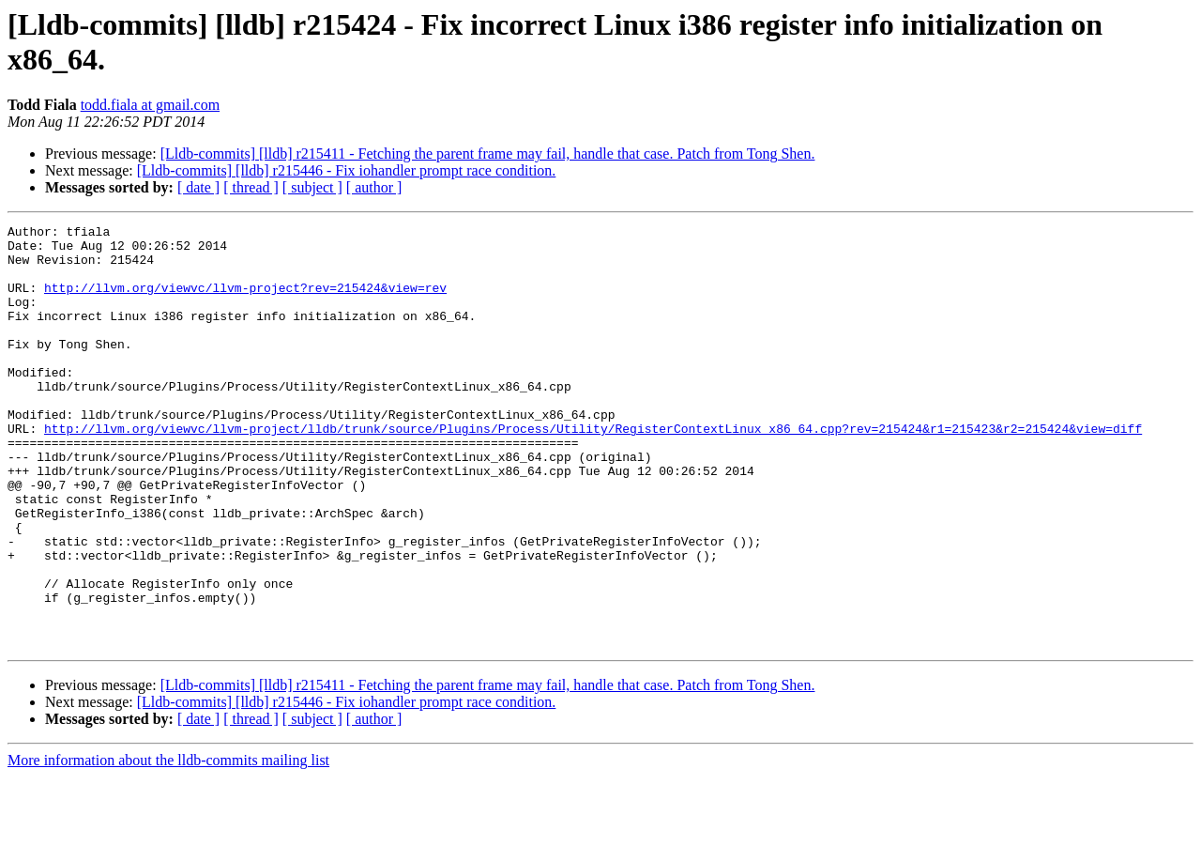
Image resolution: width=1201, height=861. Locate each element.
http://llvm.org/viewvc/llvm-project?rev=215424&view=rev (245, 301)
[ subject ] (312, 187)
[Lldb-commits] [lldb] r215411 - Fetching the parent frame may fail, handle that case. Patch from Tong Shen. (487, 153)
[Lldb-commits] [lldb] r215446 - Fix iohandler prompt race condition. (346, 170)
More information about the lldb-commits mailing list (168, 845)
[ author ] (374, 187)
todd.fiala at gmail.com (150, 105)
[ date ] (198, 187)
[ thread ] (251, 187)
